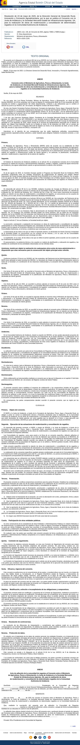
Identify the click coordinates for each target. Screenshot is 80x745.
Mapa (25, 732)
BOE (15, 9)
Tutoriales (74, 732)
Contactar (5, 732)
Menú (64, 6)
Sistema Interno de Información (62, 732)
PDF (11, 47)
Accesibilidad (38, 732)
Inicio (11, 9)
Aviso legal (31, 732)
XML (27, 47)
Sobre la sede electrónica (16, 732)
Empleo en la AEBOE (40, 734)
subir (74, 726)
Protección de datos (48, 732)
